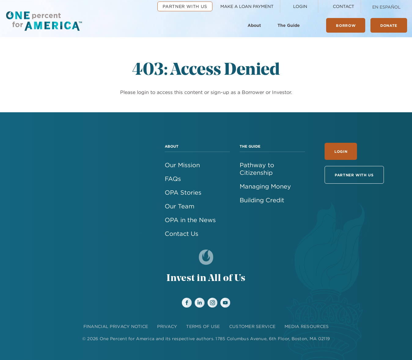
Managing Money (265, 186)
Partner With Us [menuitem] (185, 6)
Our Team (179, 206)
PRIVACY (167, 326)
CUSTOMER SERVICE (252, 326)
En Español (386, 7)
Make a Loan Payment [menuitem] (247, 6)
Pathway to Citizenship (257, 168)
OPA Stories (183, 192)
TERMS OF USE (203, 326)
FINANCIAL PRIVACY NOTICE (115, 326)
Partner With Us (354, 174)
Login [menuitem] (300, 6)
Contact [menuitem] (343, 6)
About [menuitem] (254, 25)
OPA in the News (190, 220)
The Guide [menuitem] (289, 25)
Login (340, 151)
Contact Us (181, 233)
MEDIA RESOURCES (307, 326)
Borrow (345, 25)
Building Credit (262, 200)
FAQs (173, 178)
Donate (388, 25)
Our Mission (182, 165)
